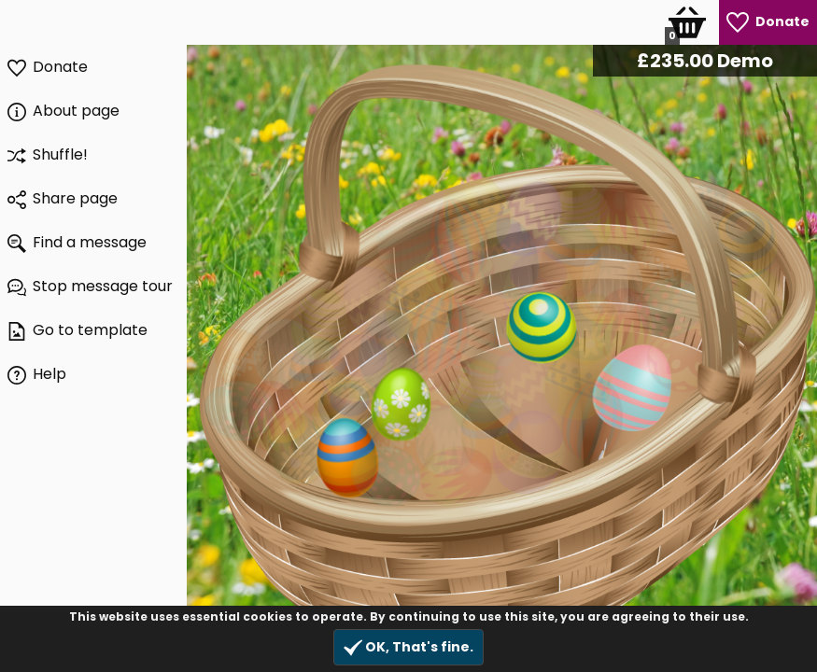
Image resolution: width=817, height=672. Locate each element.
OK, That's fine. (408, 647)
